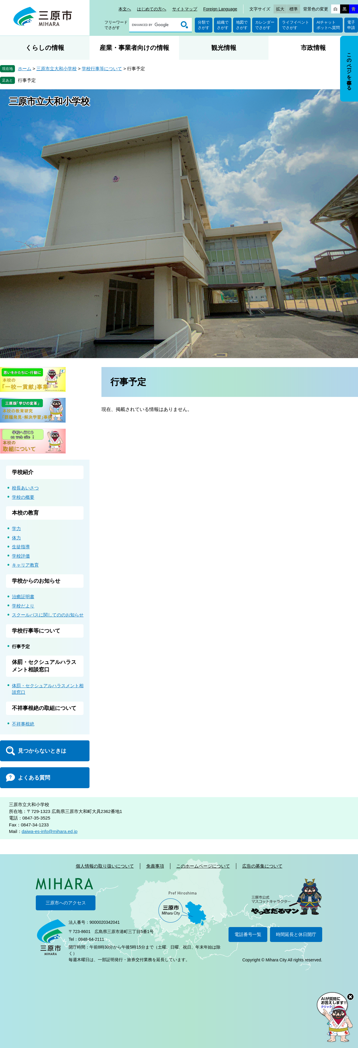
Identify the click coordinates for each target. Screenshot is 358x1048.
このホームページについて (203, 866)
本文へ (124, 9)
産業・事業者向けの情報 (134, 47)
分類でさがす (203, 25)
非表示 (354, 36)
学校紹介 (22, 472)
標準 (293, 9)
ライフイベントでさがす (295, 25)
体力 (16, 537)
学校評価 (21, 555)
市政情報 (313, 47)
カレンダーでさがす (264, 25)
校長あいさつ (25, 487)
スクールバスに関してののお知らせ (48, 614)
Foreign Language (220, 9)
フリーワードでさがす (116, 25)
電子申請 (351, 25)
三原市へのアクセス (66, 902)
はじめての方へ (151, 9)
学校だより (23, 605)
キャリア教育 (25, 564)
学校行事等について (102, 68)
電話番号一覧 (247, 934)
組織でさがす (223, 25)
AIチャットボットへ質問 (328, 25)
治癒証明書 (23, 596)
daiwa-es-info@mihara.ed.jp (50, 831)
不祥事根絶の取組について (44, 708)
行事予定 (27, 80)
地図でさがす (242, 25)
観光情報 (223, 47)
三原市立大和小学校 (56, 68)
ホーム (24, 68)
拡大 (280, 9)
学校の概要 (23, 497)
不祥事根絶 (23, 723)
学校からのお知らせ (36, 581)
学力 (16, 528)
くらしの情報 (44, 47)
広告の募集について (262, 866)
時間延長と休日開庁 (296, 934)
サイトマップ (184, 9)
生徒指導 (21, 546)
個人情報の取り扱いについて (105, 866)
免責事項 (155, 866)
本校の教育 (25, 513)
